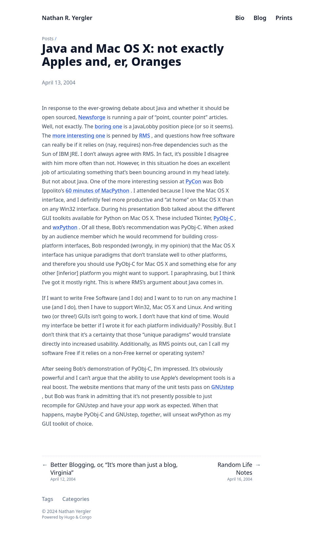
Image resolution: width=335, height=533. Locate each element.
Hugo (69, 517)
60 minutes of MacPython (97, 190)
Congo (85, 517)
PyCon (193, 181)
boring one (108, 126)
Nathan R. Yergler (67, 18)
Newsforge (91, 117)
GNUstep (222, 387)
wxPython (65, 227)
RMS (144, 135)
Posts (47, 38)
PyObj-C (223, 218)
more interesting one (78, 135)
